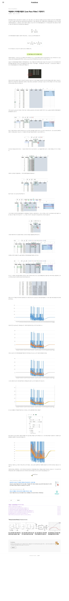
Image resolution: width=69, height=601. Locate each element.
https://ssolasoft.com (14, 497)
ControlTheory (15, 521)
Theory (10, 521)
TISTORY (34, 598)
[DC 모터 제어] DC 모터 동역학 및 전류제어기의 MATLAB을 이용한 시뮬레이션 (20, 527)
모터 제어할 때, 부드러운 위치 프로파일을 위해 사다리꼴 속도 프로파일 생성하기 (20, 529)
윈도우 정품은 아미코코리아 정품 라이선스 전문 (21, 508)
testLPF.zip (34, 474)
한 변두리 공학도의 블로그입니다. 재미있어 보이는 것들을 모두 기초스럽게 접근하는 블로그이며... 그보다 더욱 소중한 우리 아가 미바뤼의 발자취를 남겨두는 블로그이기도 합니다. (32, 561)
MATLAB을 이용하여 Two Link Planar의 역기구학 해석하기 (17, 530)
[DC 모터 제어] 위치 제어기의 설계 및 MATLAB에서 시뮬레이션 (17, 525)
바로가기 (26, 24)
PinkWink (34, 2)
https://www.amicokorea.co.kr (16, 506)
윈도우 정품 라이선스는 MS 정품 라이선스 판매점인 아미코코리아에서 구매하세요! (26, 509)
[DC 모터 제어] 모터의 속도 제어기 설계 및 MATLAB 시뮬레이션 (17, 526)
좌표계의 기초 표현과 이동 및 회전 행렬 (14, 523)
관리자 (39, 598)
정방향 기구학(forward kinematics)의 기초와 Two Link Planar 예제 (18, 531)
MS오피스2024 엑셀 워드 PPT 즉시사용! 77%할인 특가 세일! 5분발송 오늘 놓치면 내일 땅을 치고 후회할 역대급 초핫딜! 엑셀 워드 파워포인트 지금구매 (31, 501)
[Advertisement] (34, 485)
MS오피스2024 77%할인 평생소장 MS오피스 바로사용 (22, 499)
